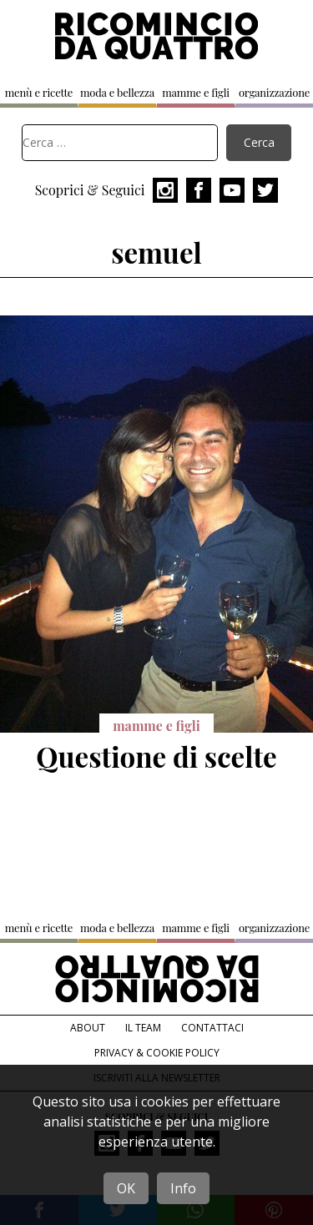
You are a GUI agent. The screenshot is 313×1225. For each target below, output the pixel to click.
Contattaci (212, 1028)
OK (126, 1188)
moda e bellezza (117, 92)
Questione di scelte (156, 756)
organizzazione (274, 92)
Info (183, 1188)
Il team (143, 1028)
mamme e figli (196, 92)
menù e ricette (39, 92)
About (87, 1028)
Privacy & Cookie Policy (157, 1053)
